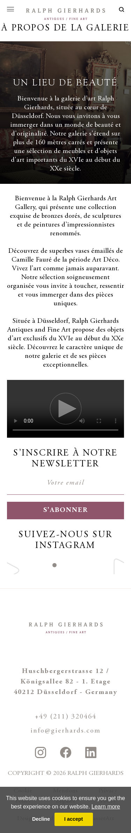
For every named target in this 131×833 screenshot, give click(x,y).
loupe (121, 9)
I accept (73, 819)
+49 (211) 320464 (65, 717)
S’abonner (65, 510)
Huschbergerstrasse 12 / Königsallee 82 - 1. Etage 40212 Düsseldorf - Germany (65, 682)
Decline (41, 819)
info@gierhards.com (65, 731)
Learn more (106, 807)
